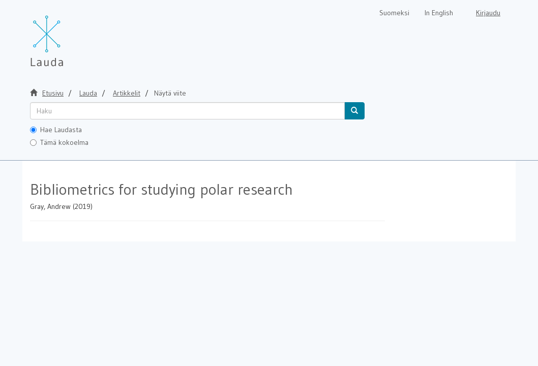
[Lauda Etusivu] (68, 35)
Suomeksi (394, 12)
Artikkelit (126, 93)
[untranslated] (187, 110)
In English (439, 12)
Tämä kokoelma (59, 142)
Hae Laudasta (56, 129)
